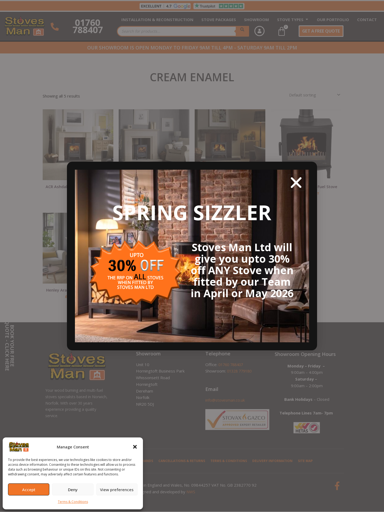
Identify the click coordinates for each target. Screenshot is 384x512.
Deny (73, 489)
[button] (135, 446)
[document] (192, 256)
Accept (28, 489)
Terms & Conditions (73, 501)
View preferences (117, 489)
